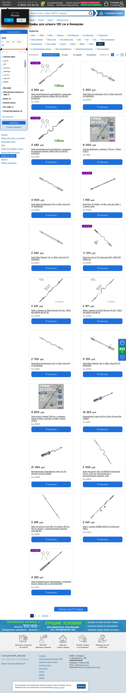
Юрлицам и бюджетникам (90, 2)
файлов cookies (59, 687)
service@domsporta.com (91, 667)
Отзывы (41, 671)
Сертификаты (61, 5)
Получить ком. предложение (91, 5)
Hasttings (7, 71)
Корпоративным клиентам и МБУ (50, 659)
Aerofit (6, 61)
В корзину (51, 107)
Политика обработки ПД (16, 663)
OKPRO (6, 82)
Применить (13, 123)
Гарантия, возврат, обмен (48, 662)
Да (9, 20)
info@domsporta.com (81, 665)
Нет (21, 20)
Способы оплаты (45, 665)
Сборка (41, 678)
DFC (5, 64)
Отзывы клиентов (72, 5)
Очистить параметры (14, 127)
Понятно (81, 686)
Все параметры (7, 116)
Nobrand (7, 78)
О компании (51, 2)
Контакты (50, 5)
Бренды (41, 675)
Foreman (7, 68)
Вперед (45, 616)
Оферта (4, 663)
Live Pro (6, 75)
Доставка (59, 2)
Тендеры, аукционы (73, 2)
